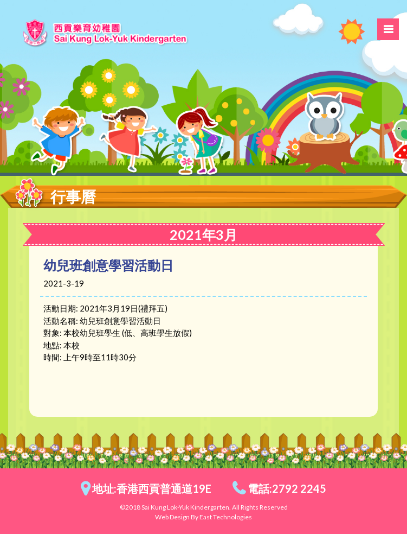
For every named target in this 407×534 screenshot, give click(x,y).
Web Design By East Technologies (203, 517)
